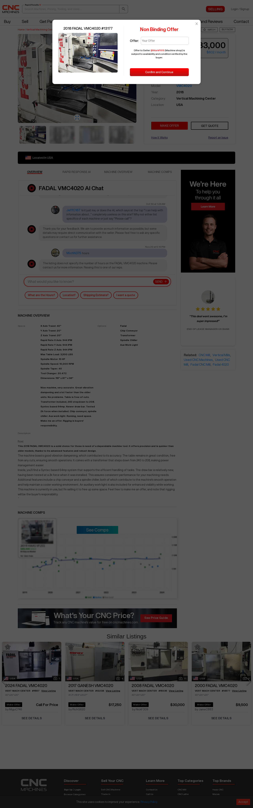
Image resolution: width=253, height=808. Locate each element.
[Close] (197, 24)
